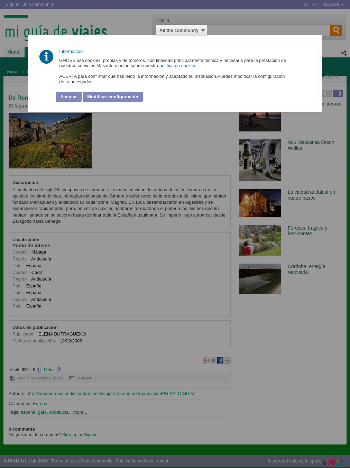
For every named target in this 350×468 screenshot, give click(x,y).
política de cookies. (179, 65)
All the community (179, 30)
